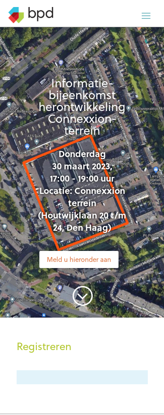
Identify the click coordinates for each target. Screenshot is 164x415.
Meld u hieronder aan (79, 259)
